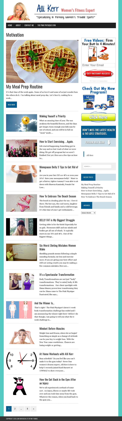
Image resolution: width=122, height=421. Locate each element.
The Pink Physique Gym (46, 25)
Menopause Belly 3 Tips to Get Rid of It (58, 169)
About (18, 25)
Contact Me (29, 25)
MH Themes (34, 419)
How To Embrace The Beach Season (57, 196)
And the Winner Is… (44, 303)
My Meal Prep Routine (24, 86)
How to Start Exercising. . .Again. (56, 141)
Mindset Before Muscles (52, 328)
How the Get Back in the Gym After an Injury (57, 381)
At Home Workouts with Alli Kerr (56, 354)
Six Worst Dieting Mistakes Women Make (57, 247)
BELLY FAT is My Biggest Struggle (57, 220)
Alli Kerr (89, 155)
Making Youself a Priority (52, 116)
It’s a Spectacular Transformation (56, 274)
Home (10, 25)
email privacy (103, 81)
